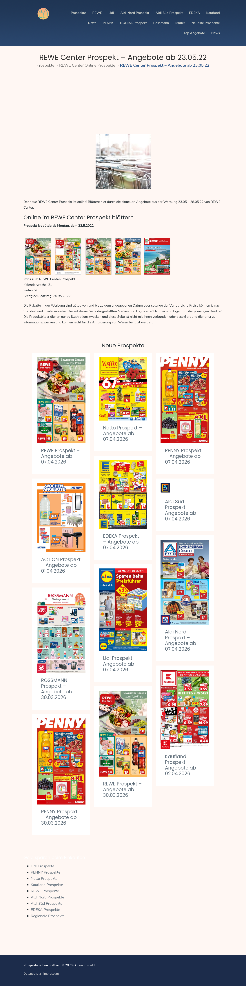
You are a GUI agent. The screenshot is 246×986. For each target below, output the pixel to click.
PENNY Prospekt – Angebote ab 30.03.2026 (59, 817)
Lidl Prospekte (42, 866)
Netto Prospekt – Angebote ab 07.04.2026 (122, 433)
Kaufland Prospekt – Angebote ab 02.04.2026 (180, 765)
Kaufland (213, 13)
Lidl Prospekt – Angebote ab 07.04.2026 (120, 664)
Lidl (111, 13)
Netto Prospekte (44, 878)
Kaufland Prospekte (47, 884)
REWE (97, 13)
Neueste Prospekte (205, 23)
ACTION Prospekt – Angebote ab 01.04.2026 (61, 565)
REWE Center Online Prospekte (87, 65)
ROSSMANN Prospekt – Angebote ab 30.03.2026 (56, 689)
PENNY (108, 23)
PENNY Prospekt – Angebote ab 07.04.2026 (183, 456)
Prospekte (78, 13)
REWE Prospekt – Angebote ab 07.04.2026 (60, 456)
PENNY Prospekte (45, 872)
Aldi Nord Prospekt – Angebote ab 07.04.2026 (180, 640)
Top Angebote (194, 33)
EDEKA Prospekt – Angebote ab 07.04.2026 (121, 542)
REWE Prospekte (45, 891)
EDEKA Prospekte (45, 909)
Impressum (51, 974)
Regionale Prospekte (48, 915)
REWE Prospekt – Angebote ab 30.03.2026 (122, 789)
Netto (92, 23)
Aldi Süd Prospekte (46, 903)
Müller (180, 23)
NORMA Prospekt (133, 23)
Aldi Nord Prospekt (134, 13)
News (215, 33)
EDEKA (194, 13)
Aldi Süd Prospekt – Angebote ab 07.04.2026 (180, 510)
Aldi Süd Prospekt (169, 13)
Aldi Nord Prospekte (47, 897)
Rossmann (161, 23)
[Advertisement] (123, 102)
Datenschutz (32, 974)
